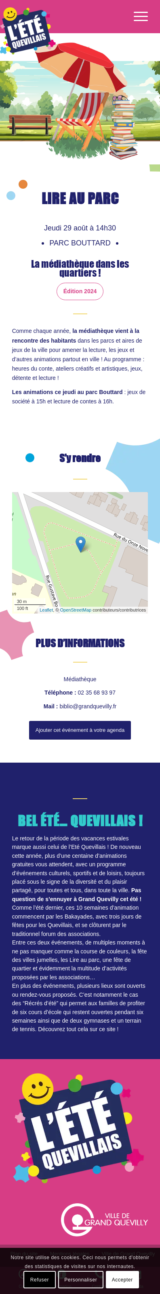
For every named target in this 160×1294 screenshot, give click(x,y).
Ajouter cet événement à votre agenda (80, 730)
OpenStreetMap (76, 610)
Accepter (122, 1280)
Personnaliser (80, 1280)
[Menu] (137, 16)
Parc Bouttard (80, 243)
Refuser (39, 1280)
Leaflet (46, 610)
